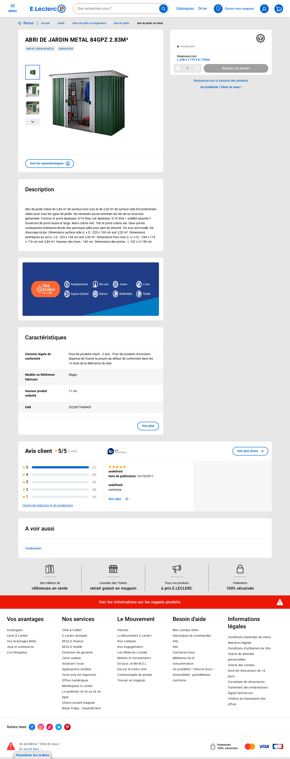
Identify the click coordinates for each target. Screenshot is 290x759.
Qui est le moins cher (132, 669)
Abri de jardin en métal (40, 49)
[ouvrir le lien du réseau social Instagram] (41, 727)
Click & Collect (72, 630)
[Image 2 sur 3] (32, 90)
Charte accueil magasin (78, 702)
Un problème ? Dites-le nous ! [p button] (221, 87)
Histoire (122, 630)
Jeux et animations (20, 646)
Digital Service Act (240, 693)
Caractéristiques (45, 337)
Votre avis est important (79, 674)
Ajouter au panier (236, 68)
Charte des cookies (241, 665)
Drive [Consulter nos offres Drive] (202, 8)
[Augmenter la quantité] (197, 68)
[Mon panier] (278, 8)
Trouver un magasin (131, 680)
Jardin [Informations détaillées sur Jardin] (61, 23)
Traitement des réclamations (248, 687)
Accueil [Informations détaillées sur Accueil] (45, 23)
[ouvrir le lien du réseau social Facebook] (32, 727)
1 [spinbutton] (187, 68)
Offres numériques (75, 680)
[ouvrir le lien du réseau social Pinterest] (67, 727)
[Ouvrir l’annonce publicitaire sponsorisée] (91, 289)
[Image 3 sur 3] (32, 108)
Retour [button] (28, 23)
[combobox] (121, 8)
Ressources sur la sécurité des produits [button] (221, 80)
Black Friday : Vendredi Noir (81, 708)
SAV (175, 646)
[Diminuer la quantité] (178, 68)
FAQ (176, 641)
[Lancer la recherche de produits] (163, 8)
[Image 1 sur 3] (32, 72)
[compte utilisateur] (264, 8)
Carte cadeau (71, 657)
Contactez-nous (184, 652)
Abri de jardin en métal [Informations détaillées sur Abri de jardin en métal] (150, 23)
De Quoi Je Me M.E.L (132, 663)
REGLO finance (72, 641)
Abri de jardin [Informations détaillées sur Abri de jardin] (121, 23)
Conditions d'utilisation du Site (249, 648)
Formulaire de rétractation (246, 682)
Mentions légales (240, 642)
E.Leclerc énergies (74, 635)
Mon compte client (186, 630)
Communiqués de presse (134, 674)
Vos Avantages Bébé (21, 641)
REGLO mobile (72, 646)
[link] (250, 451)
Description (39, 189)
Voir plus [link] (118, 499)
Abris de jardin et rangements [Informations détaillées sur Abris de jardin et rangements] (89, 23)
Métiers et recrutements (134, 657)
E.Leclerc (77, 685)
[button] (49, 163)
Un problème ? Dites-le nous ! (193, 669)
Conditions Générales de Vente (249, 637)
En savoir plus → (31, 749)
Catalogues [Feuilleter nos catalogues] (185, 8)
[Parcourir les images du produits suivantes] (32, 121)
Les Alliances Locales (132, 652)
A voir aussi (39, 528)
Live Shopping (17, 652)
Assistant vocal (73, 663)
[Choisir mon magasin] (234, 8)
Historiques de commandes (192, 635)
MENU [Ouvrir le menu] (12, 8)
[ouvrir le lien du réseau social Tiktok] (49, 727)
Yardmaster (33, 548)
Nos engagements (130, 646)
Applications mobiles (76, 669)
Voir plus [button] (148, 426)
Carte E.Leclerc (17, 635)
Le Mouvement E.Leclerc (134, 635)
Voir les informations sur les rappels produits (139, 602)
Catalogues (15, 630)
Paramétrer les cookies (32, 755)
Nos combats (126, 641)
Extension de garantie (77, 652)
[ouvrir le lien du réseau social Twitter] (58, 727)
